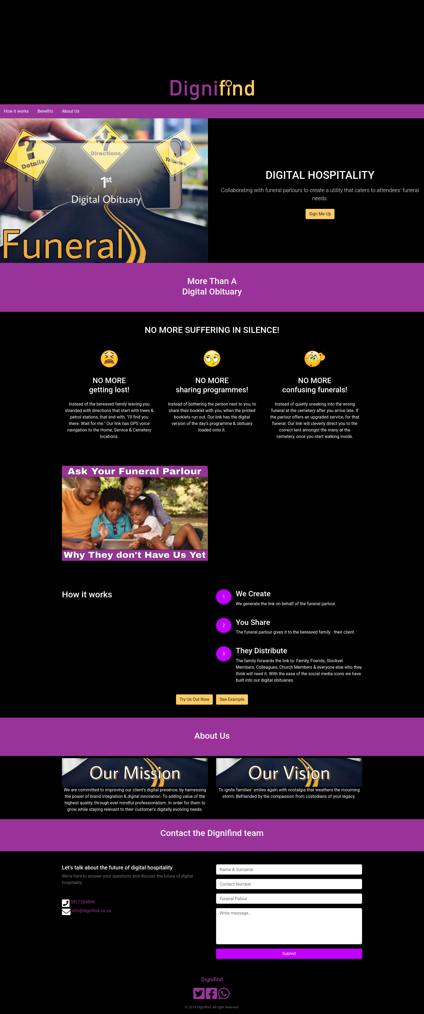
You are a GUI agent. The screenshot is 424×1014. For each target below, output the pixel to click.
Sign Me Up (320, 213)
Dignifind (212, 979)
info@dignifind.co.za (91, 910)
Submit (289, 953)
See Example (232, 699)
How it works (16, 111)
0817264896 (83, 902)
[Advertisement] (162, 38)
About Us (71, 111)
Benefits (45, 111)
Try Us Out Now (194, 699)
